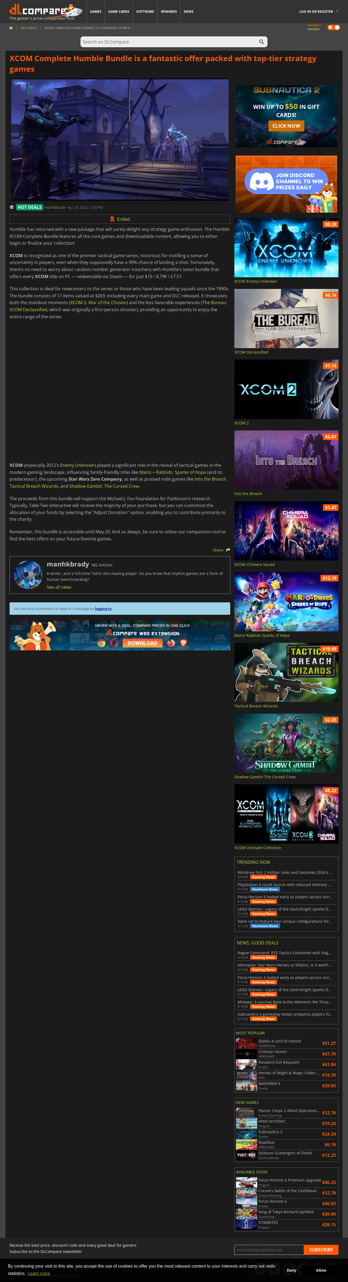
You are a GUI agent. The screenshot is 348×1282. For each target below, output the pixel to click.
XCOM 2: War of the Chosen (98, 302)
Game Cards (118, 11)
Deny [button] (291, 1270)
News (189, 11)
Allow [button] (321, 1270)
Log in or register (316, 11)
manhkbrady (55, 207)
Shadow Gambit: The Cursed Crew (104, 486)
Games (95, 11)
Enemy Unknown (77, 465)
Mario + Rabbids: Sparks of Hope (172, 472)
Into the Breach (210, 479)
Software (145, 11)
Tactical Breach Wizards (34, 486)
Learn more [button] (39, 1273)
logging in (103, 608)
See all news (59, 587)
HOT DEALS (30, 207)
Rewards (169, 11)
